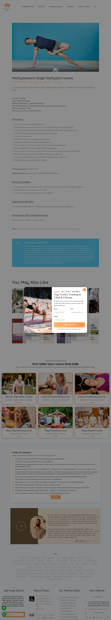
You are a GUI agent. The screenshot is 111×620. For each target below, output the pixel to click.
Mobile (56, 316)
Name (55, 309)
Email (71, 309)
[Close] (84, 289)
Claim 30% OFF (69, 325)
